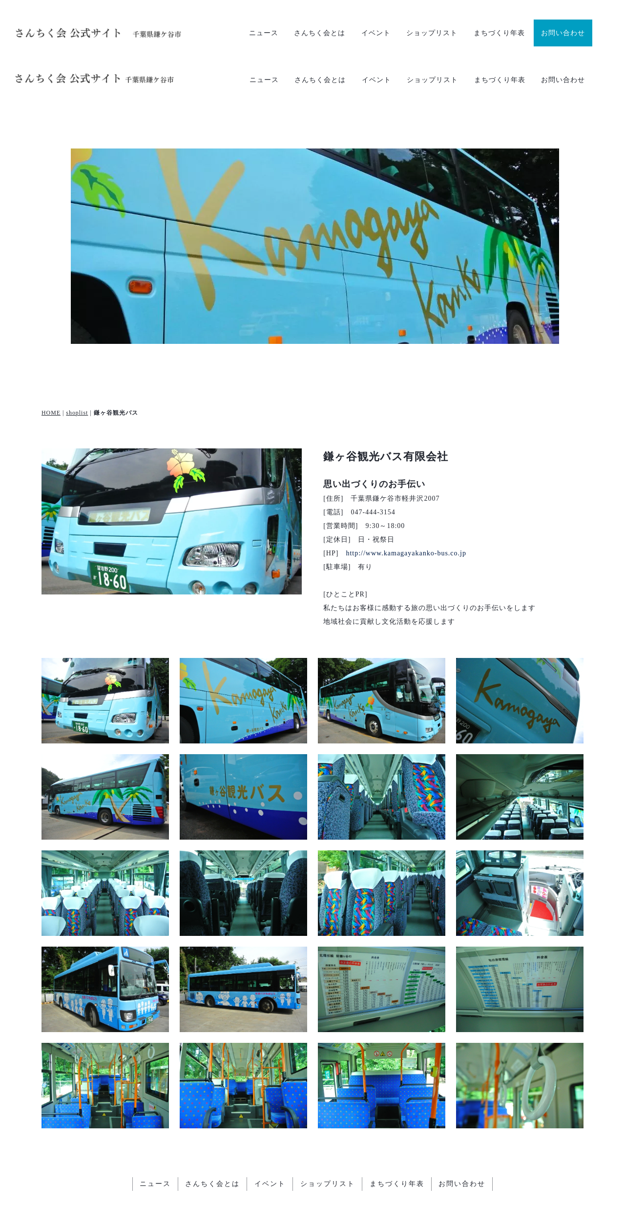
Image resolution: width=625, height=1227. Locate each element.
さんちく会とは (319, 33)
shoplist (77, 374)
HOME (51, 374)
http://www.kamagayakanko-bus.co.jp (406, 515)
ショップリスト (432, 33)
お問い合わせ (563, 33)
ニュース (263, 33)
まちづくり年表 (499, 33)
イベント (376, 33)
